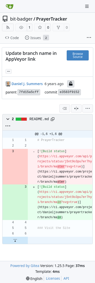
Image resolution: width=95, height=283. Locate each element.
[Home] (10, 6)
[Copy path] (52, 119)
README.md (39, 119)
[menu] (87, 108)
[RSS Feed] (8, 27)
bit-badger (21, 18)
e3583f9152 (69, 92)
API (66, 278)
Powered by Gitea (24, 265)
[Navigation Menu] (87, 6)
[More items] (89, 37)
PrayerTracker (51, 18)
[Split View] (76, 108)
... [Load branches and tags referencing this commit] (8, 71)
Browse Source (78, 55)
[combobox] (64, 108)
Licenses (53, 278)
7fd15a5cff (29, 92)
